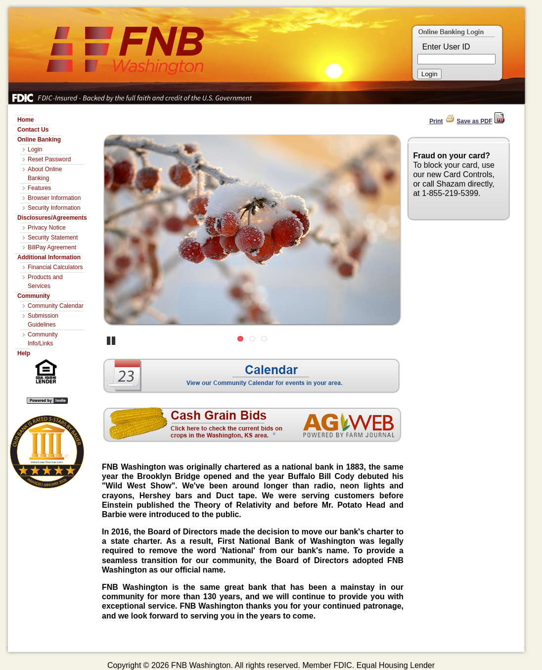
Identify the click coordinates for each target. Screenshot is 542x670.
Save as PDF (475, 121)
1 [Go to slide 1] (240, 338)
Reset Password (49, 159)
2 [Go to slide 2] (252, 338)
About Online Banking (45, 174)
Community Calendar (56, 305)
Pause (111, 340)
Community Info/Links (43, 339)
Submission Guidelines (43, 320)
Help (23, 353)
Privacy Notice (47, 227)
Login (35, 149)
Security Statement (53, 237)
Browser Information (54, 197)
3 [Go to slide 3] (264, 338)
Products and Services (45, 281)
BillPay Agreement (52, 247)
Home (25, 119)
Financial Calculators (55, 267)
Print (436, 121)
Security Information (54, 207)
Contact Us (32, 129)
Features (39, 188)
